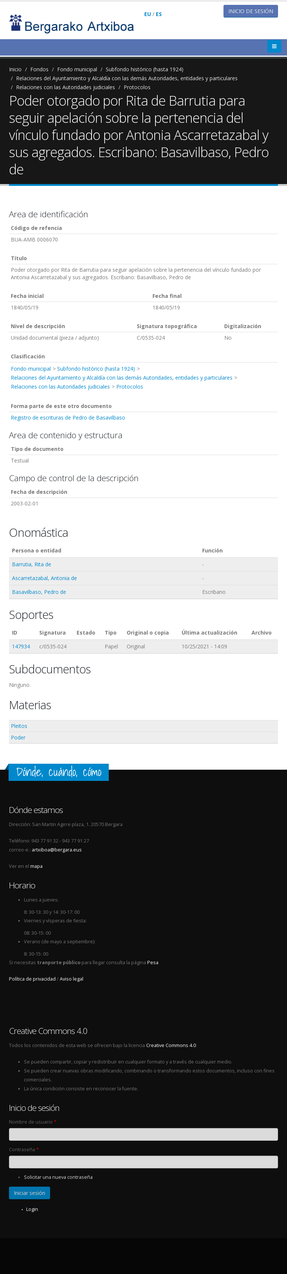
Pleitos (19, 725)
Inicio (15, 69)
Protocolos (137, 87)
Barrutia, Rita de (31, 564)
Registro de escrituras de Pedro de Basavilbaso (68, 417)
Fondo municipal (77, 69)
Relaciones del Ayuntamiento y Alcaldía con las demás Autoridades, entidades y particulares (127, 78)
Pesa (152, 962)
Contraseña (24, 1149)
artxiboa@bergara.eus (57, 850)
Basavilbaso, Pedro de (39, 591)
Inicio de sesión (250, 11)
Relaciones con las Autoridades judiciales (65, 87)
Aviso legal (71, 979)
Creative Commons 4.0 (171, 1045)
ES (159, 14)
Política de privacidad (32, 979)
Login (32, 1209)
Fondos (39, 69)
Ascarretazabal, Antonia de (44, 578)
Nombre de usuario (32, 1122)
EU (147, 14)
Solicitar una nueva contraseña (58, 1177)
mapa (36, 866)
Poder (18, 737)
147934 (21, 646)
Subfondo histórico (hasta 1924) (144, 69)
